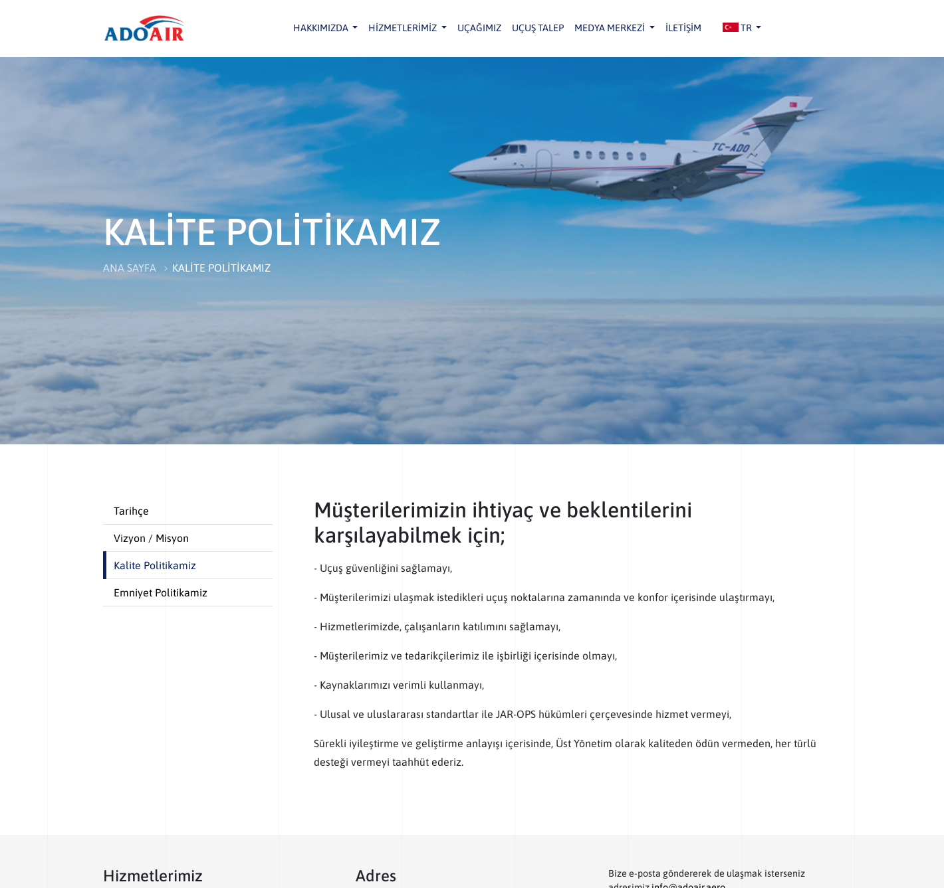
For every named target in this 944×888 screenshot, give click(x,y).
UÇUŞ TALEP (538, 28)
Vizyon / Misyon (151, 538)
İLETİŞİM (683, 28)
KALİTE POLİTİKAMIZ (221, 268)
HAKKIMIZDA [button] (321, 28)
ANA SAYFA (129, 268)
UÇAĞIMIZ (479, 28)
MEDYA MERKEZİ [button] (610, 28)
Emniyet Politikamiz (160, 592)
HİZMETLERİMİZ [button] (403, 28)
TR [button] (738, 28)
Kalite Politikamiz (155, 565)
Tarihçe (131, 511)
